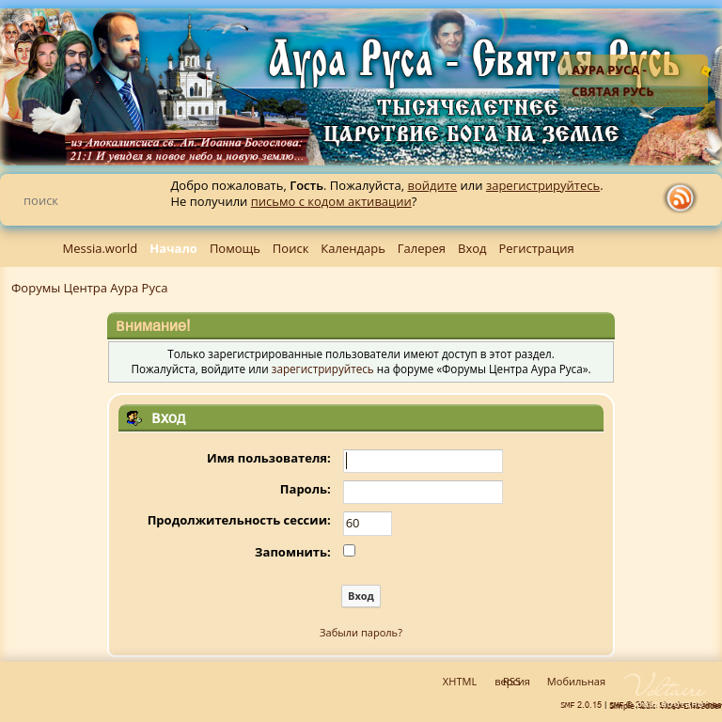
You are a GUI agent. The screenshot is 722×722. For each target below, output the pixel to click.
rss (684, 198)
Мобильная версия (549, 681)
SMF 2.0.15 (581, 705)
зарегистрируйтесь (543, 185)
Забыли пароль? (361, 632)
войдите (432, 185)
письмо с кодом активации (331, 201)
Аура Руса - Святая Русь (613, 80)
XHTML (460, 681)
